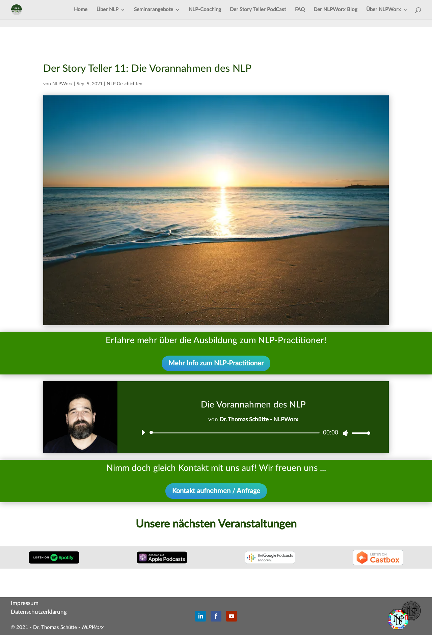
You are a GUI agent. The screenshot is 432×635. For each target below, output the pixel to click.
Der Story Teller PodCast (258, 9)
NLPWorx (62, 84)
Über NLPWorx (383, 9)
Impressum (24, 603)
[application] (253, 432)
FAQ (300, 9)
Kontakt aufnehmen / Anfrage (216, 491)
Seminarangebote (153, 9)
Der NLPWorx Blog (335, 9)
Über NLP (107, 9)
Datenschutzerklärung (39, 612)
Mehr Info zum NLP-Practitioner (216, 363)
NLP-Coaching (205, 9)
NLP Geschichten (124, 84)
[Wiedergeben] (143, 432)
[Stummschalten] (346, 433)
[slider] (236, 432)
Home (80, 9)
